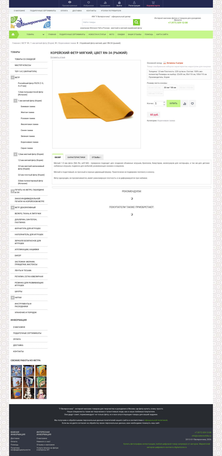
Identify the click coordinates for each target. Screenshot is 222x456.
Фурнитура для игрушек (28, 228)
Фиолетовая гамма (29, 124)
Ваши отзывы (134, 34)
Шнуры (18, 291)
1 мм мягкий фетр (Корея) (28, 101)
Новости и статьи (97, 34)
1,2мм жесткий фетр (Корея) (29, 154)
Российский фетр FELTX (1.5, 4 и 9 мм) (30, 84)
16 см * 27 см (154, 87)
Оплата (64, 11)
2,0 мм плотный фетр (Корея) (31, 175)
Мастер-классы (23, 65)
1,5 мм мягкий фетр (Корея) (30, 160)
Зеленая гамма (28, 136)
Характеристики (76, 157)
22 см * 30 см (170, 87)
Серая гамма (27, 148)
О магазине (19, 11)
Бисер (18, 255)
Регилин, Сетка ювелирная (29, 276)
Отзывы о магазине (45, 445)
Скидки (121, 34)
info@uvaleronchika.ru (201, 436)
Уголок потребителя (113, 11)
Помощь (149, 34)
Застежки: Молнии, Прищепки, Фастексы (26, 263)
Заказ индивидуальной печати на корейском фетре (29, 199)
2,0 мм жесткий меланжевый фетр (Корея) (31, 167)
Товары (36, 34)
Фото (111, 34)
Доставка (78, 11)
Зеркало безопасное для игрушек (28, 242)
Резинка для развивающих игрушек (29, 284)
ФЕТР (15, 77)
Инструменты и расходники (23, 305)
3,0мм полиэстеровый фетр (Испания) (30, 182)
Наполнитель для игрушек (29, 234)
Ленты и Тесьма (23, 270)
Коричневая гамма (29, 142)
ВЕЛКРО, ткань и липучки (28, 213)
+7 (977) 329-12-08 (178, 22)
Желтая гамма (27, 112)
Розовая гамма (28, 118)
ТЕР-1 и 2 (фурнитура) (26, 71)
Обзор (58, 157)
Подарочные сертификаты (43, 11)
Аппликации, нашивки (27, 249)
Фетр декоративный (23, 208)
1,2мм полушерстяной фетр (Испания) (30, 93)
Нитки (16, 298)
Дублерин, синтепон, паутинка (26, 220)
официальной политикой (156, 420)
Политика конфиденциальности (20, 449)
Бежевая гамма (28, 106)
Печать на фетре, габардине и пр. (27, 191)
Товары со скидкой (25, 59)
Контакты (93, 11)
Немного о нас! (43, 441)
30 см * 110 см (186, 87)
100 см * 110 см (155, 93)
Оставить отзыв (57, 57)
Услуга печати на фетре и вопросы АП (47, 449)
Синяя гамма (27, 130)
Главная (52, 34)
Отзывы (96, 157)
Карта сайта (162, 34)
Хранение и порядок (26, 312)
